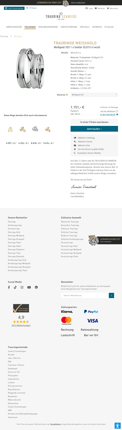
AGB (10, 410)
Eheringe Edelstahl (16, 256)
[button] (118, 426)
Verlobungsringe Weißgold (19, 263)
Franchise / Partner (16, 365)
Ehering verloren (15, 386)
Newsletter (12, 396)
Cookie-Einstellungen (17, 406)
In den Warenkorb (109, 114)
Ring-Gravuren (14, 389)
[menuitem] (14, 27)
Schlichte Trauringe (69, 232)
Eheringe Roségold (16, 239)
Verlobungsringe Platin (17, 270)
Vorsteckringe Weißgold (71, 249)
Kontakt (11, 354)
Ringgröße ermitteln (16, 393)
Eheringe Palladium (16, 249)
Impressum (13, 417)
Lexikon (11, 382)
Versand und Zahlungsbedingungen (23, 413)
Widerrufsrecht (14, 399)
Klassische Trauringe (70, 221)
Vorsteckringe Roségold (71, 253)
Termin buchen (14, 8)
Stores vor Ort (14, 372)
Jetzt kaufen (93, 128)
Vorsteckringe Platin (69, 256)
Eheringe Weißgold (16, 235)
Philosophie (13, 375)
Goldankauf (12, 368)
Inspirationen (13, 379)
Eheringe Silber (14, 246)
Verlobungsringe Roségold (19, 267)
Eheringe (12, 221)
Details (64, 52)
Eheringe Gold (14, 232)
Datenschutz (13, 403)
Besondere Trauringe (70, 225)
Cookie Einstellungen (17, 351)
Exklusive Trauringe (69, 228)
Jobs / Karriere (14, 358)
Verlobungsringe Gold (17, 260)
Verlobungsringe (15, 225)
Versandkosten (55, 424)
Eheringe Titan (14, 253)
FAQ (9, 361)
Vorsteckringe (14, 228)
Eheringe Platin (14, 242)
